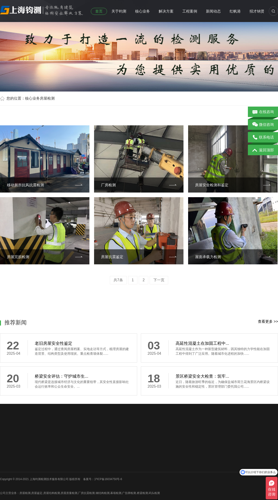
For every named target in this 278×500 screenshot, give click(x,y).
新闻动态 (213, 11)
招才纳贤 (257, 11)
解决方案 (166, 11)
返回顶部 (263, 150)
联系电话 (263, 137)
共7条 (118, 280)
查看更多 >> (268, 321)
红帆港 (235, 11)
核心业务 (142, 11)
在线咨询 (263, 112)
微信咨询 (263, 125)
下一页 (158, 280)
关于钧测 (118, 11)
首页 (99, 11)
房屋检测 (47, 98)
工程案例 (189, 11)
